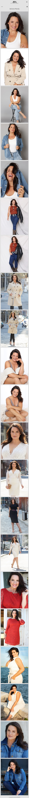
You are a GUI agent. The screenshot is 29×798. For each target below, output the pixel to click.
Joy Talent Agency (14, 2)
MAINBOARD (18, 797)
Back (2, 6)
